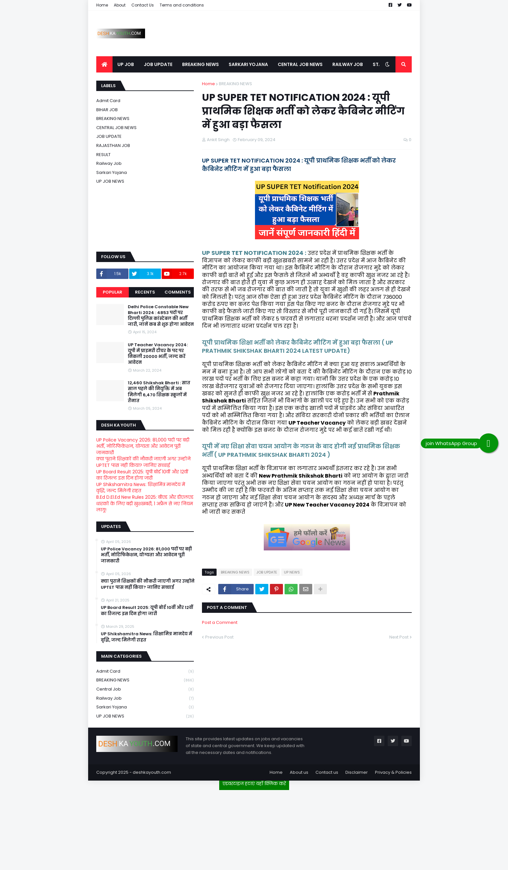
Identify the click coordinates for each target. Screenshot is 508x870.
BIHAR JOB (107, 110)
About (120, 5)
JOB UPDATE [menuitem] (158, 64)
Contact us (326, 772)
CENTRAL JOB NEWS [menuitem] (300, 64)
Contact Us (142, 5)
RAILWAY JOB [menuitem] (347, 64)
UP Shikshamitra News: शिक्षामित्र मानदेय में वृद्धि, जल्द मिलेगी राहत (140, 487)
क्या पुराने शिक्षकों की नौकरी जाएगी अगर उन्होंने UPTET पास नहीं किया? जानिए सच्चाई (143, 461)
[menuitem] (104, 64)
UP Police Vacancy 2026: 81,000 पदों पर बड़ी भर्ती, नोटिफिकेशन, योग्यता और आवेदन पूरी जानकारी (142, 446)
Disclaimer (356, 772)
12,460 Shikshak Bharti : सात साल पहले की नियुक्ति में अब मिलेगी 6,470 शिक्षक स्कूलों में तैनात (159, 392)
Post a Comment (219, 622)
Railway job (109, 163)
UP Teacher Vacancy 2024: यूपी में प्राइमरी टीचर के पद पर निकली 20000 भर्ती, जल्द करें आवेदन (158, 354)
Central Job (145, 689)
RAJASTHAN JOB (113, 145)
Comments (178, 292)
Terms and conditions (182, 5)
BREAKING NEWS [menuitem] (200, 64)
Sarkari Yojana (111, 172)
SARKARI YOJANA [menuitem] (248, 64)
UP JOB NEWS (110, 181)
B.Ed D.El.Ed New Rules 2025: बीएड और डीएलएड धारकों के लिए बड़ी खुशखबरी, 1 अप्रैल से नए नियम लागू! (145, 503)
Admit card (108, 101)
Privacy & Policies (393, 772)
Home (102, 5)
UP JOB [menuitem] (125, 64)
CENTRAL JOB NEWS (116, 128)
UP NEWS (292, 572)
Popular (112, 292)
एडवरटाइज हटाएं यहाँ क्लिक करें (254, 783)
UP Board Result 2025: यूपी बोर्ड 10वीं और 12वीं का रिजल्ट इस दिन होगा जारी (142, 474)
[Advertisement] (254, 827)
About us (299, 772)
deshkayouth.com (152, 772)
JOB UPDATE (266, 572)
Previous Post (219, 637)
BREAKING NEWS (235, 84)
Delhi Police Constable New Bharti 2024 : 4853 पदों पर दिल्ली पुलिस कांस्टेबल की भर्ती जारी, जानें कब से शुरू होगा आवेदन (161, 316)
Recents (145, 292)
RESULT (103, 155)
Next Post (398, 637)
